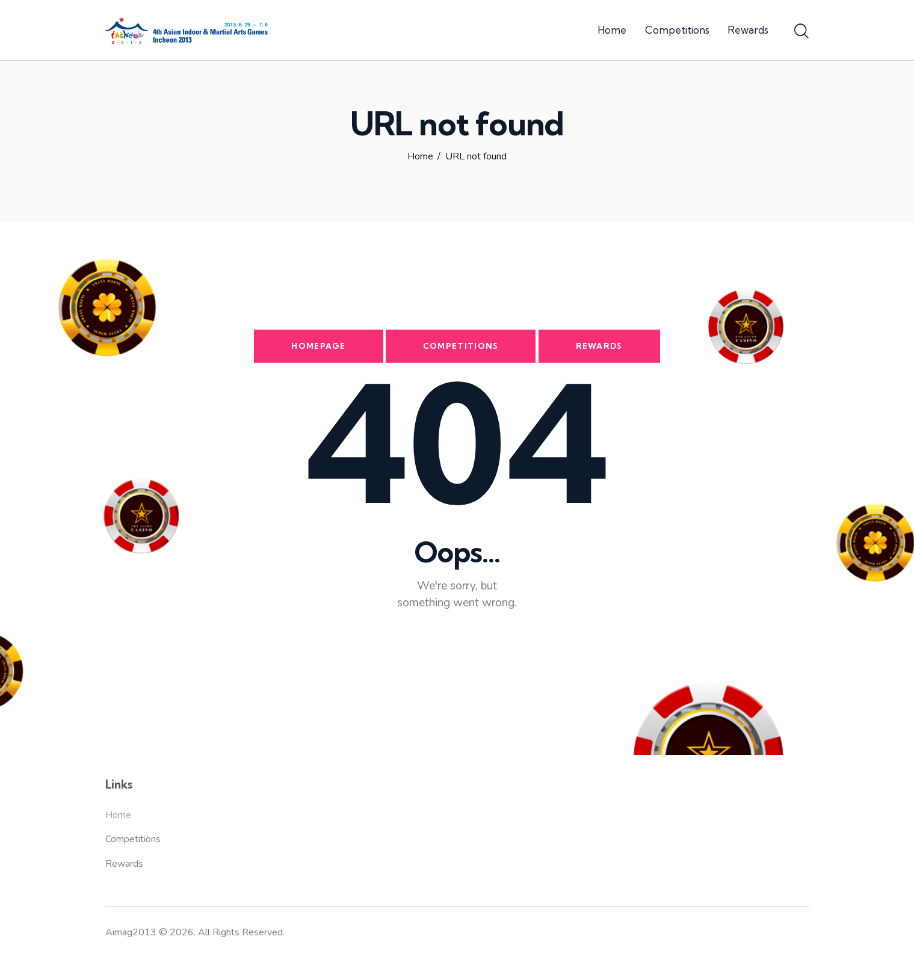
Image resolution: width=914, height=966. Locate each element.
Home (420, 157)
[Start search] (801, 32)
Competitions (461, 346)
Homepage (318, 346)
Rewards (599, 346)
